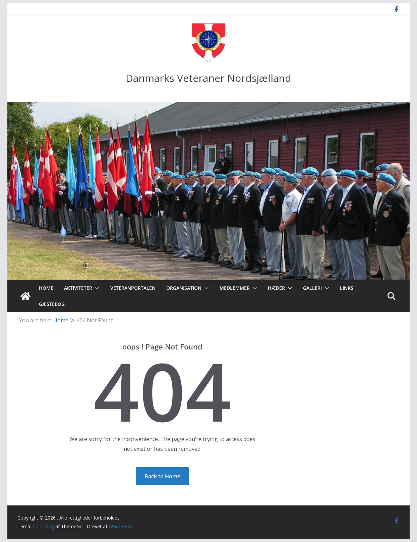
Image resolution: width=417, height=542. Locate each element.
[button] (96, 288)
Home (46, 288)
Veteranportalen (133, 288)
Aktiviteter (78, 288)
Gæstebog (52, 304)
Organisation (183, 288)
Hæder (276, 288)
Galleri (312, 288)
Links (346, 288)
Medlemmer (235, 288)
